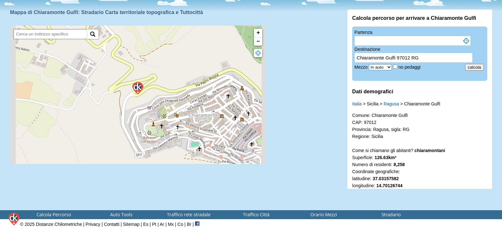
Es (145, 224)
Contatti (111, 224)
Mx (171, 224)
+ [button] (258, 33)
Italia (357, 103)
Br (189, 224)
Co (180, 224)
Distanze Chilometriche (59, 224)
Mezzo (361, 67)
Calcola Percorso (53, 214)
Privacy (92, 224)
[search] (50, 34)
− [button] (258, 41)
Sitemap (131, 224)
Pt (154, 224)
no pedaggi (410, 67)
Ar (162, 224)
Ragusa (391, 103)
